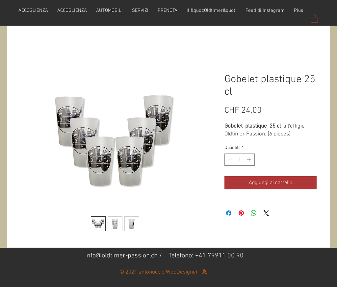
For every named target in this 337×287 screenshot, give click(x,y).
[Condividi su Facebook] (229, 213)
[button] (314, 18)
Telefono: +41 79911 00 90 (206, 256)
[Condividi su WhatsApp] (254, 213)
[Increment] (250, 159)
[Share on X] (266, 213)
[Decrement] (229, 159)
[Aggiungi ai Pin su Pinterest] (241, 213)
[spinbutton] (240, 159)
